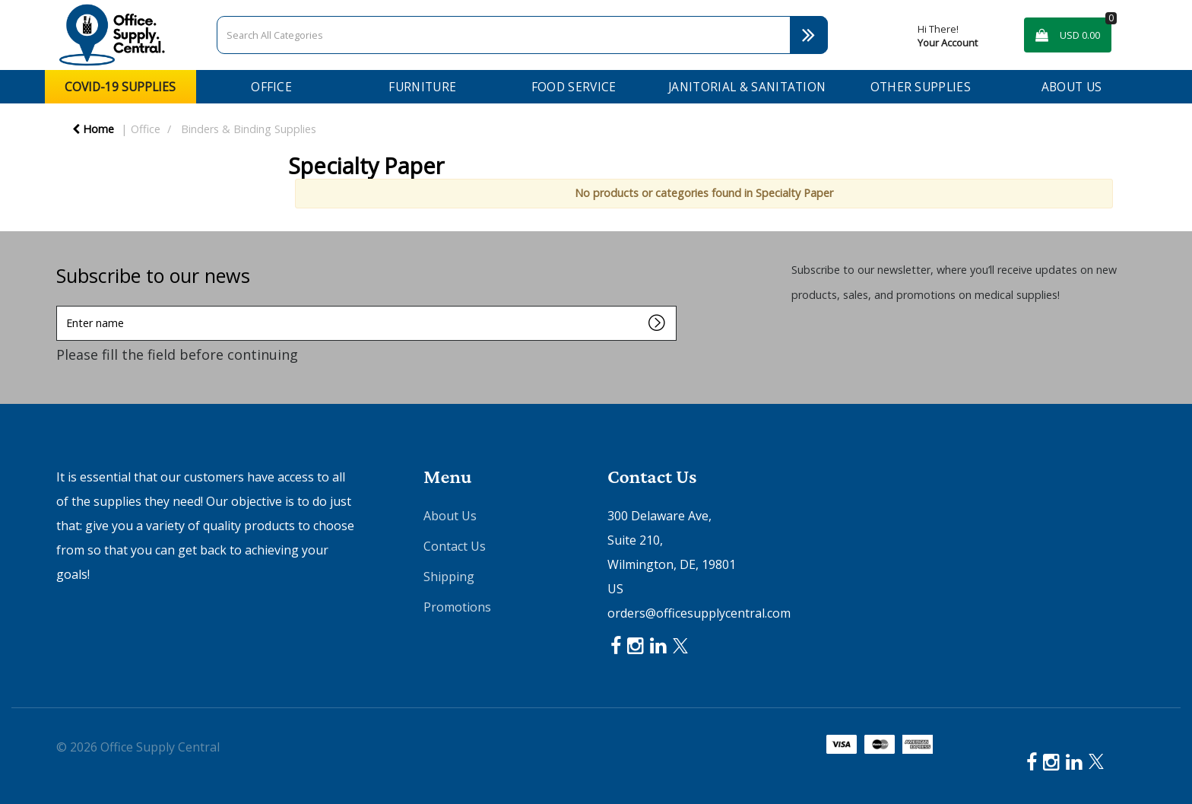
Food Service (574, 86)
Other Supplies (920, 86)
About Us (1071, 86)
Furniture (422, 86)
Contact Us (454, 546)
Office (271, 86)
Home (93, 129)
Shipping (448, 576)
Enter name (60, 305)
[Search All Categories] (522, 35)
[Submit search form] (809, 35)
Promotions (457, 607)
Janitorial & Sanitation (747, 86)
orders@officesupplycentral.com (699, 613)
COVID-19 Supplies (120, 86)
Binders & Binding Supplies (248, 129)
